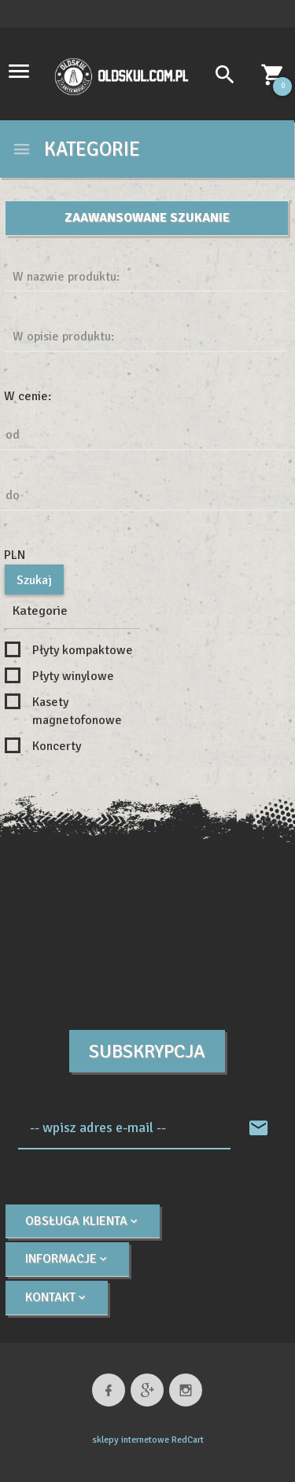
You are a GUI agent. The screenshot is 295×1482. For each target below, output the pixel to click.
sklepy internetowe (130, 1440)
